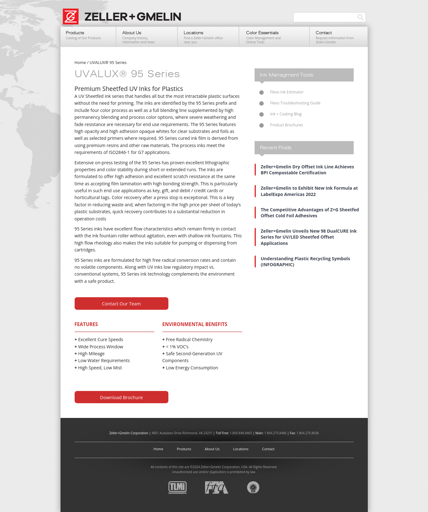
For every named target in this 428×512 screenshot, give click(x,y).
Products (184, 448)
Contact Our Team (121, 303)
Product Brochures (286, 125)
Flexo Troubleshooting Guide (295, 103)
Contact (268, 448)
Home (158, 448)
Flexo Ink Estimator (287, 92)
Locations (241, 448)
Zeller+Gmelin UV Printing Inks (125, 19)
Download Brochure (121, 397)
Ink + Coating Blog (286, 114)
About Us (212, 448)
